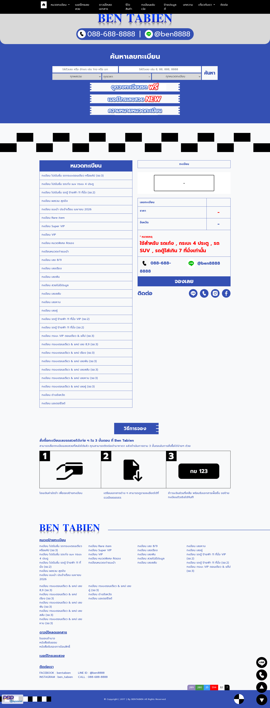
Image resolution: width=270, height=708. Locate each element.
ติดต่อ (224, 5)
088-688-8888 (98, 677)
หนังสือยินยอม (48, 643)
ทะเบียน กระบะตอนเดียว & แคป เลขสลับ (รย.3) (70, 370)
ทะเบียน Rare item (53, 218)
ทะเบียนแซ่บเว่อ (148, 7)
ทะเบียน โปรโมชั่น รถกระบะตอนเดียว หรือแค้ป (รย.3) (72, 176)
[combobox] (126, 76)
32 (221, 687)
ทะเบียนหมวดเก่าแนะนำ (55, 251)
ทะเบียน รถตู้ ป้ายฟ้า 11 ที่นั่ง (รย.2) (63, 327)
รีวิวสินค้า (129, 7)
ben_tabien (65, 677)
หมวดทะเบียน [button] (59, 5)
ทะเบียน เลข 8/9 (52, 260)
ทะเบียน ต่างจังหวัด (53, 395)
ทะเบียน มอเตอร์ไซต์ (53, 403)
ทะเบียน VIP (49, 235)
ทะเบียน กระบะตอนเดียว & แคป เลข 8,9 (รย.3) (70, 344)
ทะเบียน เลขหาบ (51, 302)
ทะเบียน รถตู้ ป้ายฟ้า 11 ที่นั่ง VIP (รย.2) (65, 319)
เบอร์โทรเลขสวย (82, 7)
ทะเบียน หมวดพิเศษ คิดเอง (58, 243)
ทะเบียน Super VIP (53, 226)
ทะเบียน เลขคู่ (50, 311)
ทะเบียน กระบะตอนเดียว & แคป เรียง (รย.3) (68, 353)
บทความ (188, 5)
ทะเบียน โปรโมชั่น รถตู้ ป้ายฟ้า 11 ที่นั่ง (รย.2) (68, 192)
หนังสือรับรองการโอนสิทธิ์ (54, 647)
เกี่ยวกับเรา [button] (205, 5)
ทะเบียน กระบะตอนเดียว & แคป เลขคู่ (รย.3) (68, 386)
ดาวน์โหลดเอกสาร (105, 7)
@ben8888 (97, 673)
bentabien (64, 673)
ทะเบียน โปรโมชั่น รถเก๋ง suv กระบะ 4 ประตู (68, 184)
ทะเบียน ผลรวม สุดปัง (55, 201)
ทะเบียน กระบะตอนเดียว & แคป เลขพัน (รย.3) (69, 361)
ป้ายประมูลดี (170, 7)
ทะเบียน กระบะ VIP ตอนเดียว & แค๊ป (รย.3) (68, 336)
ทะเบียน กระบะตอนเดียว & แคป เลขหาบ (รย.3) (70, 378)
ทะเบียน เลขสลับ (51, 294)
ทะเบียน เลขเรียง (52, 268)
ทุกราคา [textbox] (108, 77)
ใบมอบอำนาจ (47, 638)
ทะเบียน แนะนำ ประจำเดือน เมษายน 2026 (66, 209)
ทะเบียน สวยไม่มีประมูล (55, 285)
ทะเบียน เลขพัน (51, 277)
